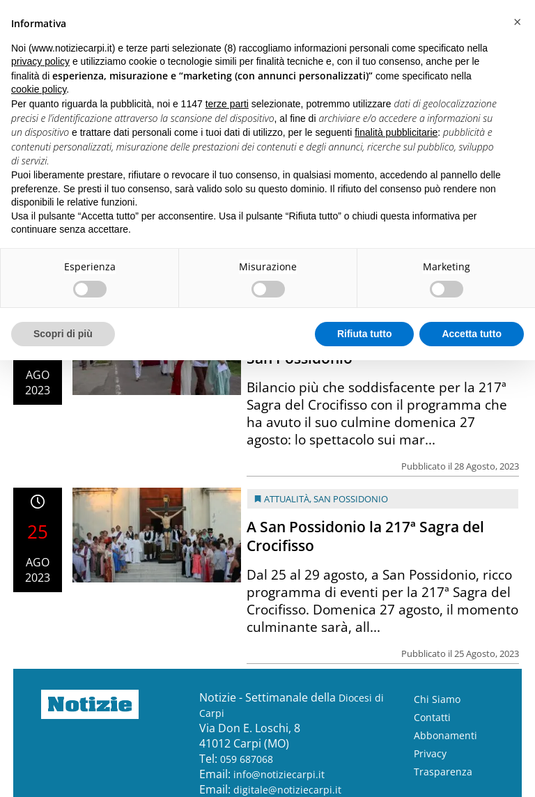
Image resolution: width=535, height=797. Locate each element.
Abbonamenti (445, 735)
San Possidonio (350, 499)
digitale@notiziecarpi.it (287, 789)
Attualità (286, 499)
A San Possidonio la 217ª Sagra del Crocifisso (365, 536)
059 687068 (246, 759)
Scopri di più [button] (63, 333)
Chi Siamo (437, 699)
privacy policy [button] (40, 61)
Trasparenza (443, 771)
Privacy (430, 753)
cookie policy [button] (38, 89)
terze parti (227, 103)
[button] (517, 22)
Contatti (432, 717)
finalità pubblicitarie (396, 132)
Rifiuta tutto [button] (364, 333)
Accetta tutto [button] (472, 333)
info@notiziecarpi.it (279, 774)
